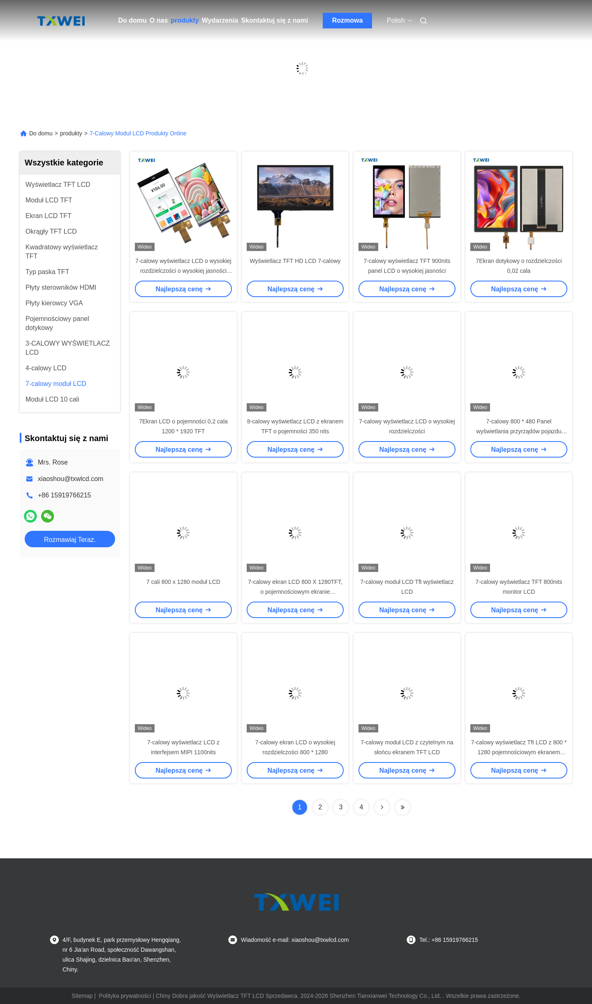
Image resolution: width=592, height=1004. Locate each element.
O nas (159, 20)
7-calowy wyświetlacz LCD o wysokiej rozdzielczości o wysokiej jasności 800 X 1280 (183, 271)
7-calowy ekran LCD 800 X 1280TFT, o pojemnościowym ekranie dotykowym (295, 592)
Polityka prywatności (125, 995)
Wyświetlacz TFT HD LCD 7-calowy (295, 261)
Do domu (132, 20)
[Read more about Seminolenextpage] (382, 807)
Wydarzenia (220, 20)
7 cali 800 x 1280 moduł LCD (183, 582)
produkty (185, 20)
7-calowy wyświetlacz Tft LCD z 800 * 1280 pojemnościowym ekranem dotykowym (519, 752)
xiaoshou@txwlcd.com (70, 478)
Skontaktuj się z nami (274, 20)
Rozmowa (347, 20)
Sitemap (82, 995)
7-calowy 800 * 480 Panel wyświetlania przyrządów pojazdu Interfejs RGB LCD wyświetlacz (519, 431)
